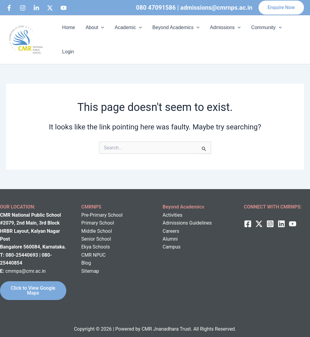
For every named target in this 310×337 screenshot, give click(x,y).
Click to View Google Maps (33, 283)
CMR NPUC (93, 248)
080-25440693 (22, 248)
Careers (171, 224)
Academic (126, 36)
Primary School (97, 216)
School (104, 224)
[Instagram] (23, 8)
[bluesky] (64, 8)
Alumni (170, 232)
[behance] (50, 8)
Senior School (96, 232)
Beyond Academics (173, 36)
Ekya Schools (95, 239)
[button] (281, 8)
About (94, 36)
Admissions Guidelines (187, 216)
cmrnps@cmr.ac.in (25, 264)
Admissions (222, 36)
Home (68, 35)
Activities (172, 208)
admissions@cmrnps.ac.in (216, 7)
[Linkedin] (36, 8)
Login (293, 35)
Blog (86, 256)
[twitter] (259, 216)
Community (262, 36)
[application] (100, 36)
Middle (88, 224)
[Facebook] (9, 8)
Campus (171, 239)
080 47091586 (156, 7)
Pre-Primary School (102, 208)
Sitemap (90, 264)
